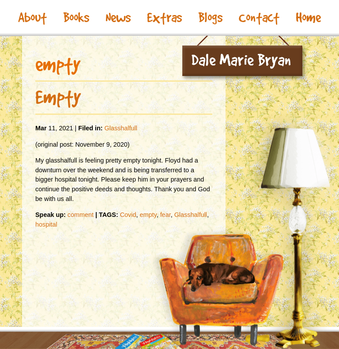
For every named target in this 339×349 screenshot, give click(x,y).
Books (76, 17)
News (118, 17)
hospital (46, 224)
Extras (164, 17)
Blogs (210, 17)
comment (81, 214)
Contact (259, 17)
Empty (58, 97)
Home (308, 17)
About (32, 17)
